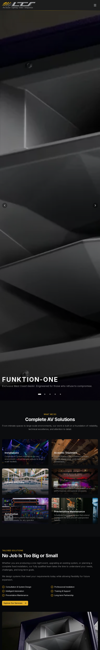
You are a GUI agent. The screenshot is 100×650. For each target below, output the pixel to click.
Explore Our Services (15, 603)
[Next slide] (95, 205)
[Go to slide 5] (60, 394)
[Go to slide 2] (45, 394)
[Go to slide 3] (50, 394)
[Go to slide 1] (40, 394)
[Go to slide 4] (55, 394)
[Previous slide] (4, 205)
